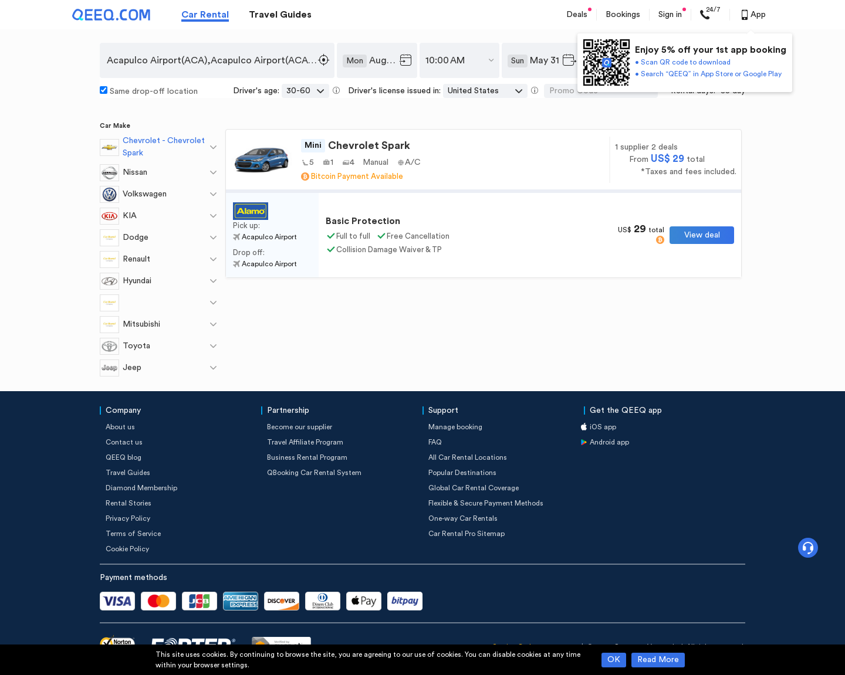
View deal (702, 235)
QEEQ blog (123, 457)
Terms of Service (133, 533)
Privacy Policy (128, 518)
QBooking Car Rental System (314, 472)
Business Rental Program (307, 457)
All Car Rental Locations (467, 457)
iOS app (603, 426)
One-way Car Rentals (463, 518)
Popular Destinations (462, 472)
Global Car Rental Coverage (473, 487)
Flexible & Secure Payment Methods (485, 503)
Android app (609, 442)
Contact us (124, 442)
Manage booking (455, 426)
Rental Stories (128, 503)
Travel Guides (280, 14)
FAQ (435, 442)
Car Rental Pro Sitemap (466, 533)
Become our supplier (299, 426)
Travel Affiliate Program (305, 442)
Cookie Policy (127, 548)
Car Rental (205, 14)
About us (120, 426)
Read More (658, 660)
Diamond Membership (141, 487)
